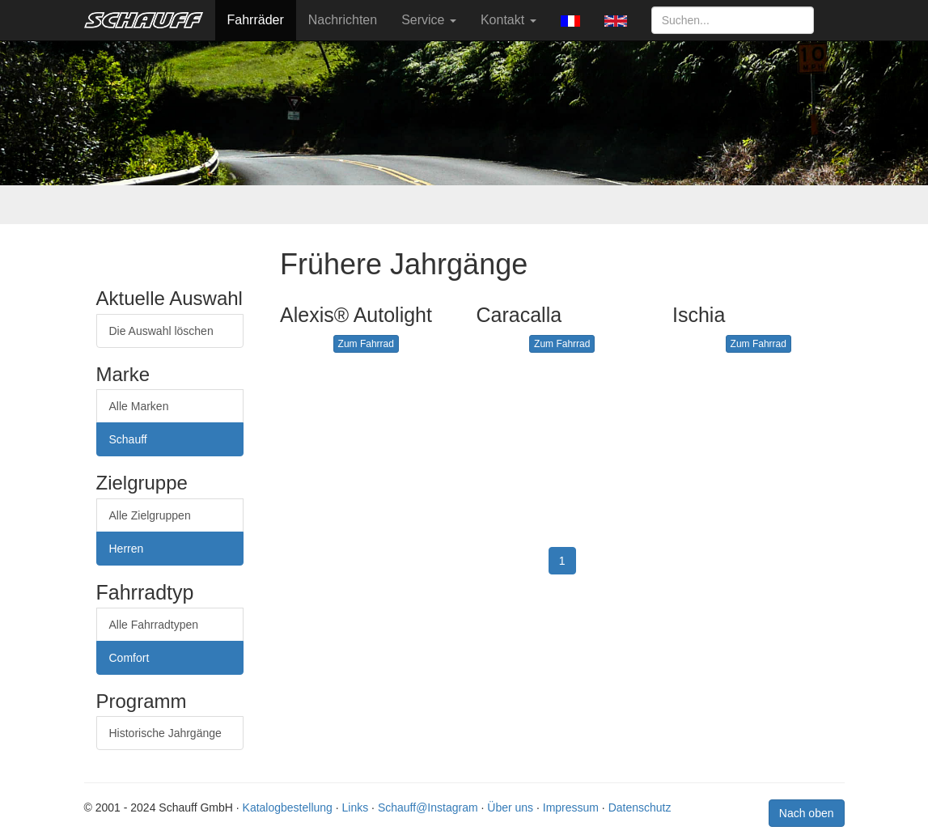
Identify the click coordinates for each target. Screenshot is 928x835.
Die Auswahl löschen (161, 330)
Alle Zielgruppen (150, 515)
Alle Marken (139, 406)
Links (355, 807)
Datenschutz (640, 807)
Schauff (128, 439)
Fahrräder (255, 20)
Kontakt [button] (508, 20)
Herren (126, 548)
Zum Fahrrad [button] (366, 344)
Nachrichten (342, 20)
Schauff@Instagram (428, 807)
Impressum (571, 807)
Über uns (510, 807)
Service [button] (428, 20)
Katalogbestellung (288, 807)
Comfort (129, 657)
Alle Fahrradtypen (154, 624)
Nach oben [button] (806, 813)
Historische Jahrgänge (165, 733)
